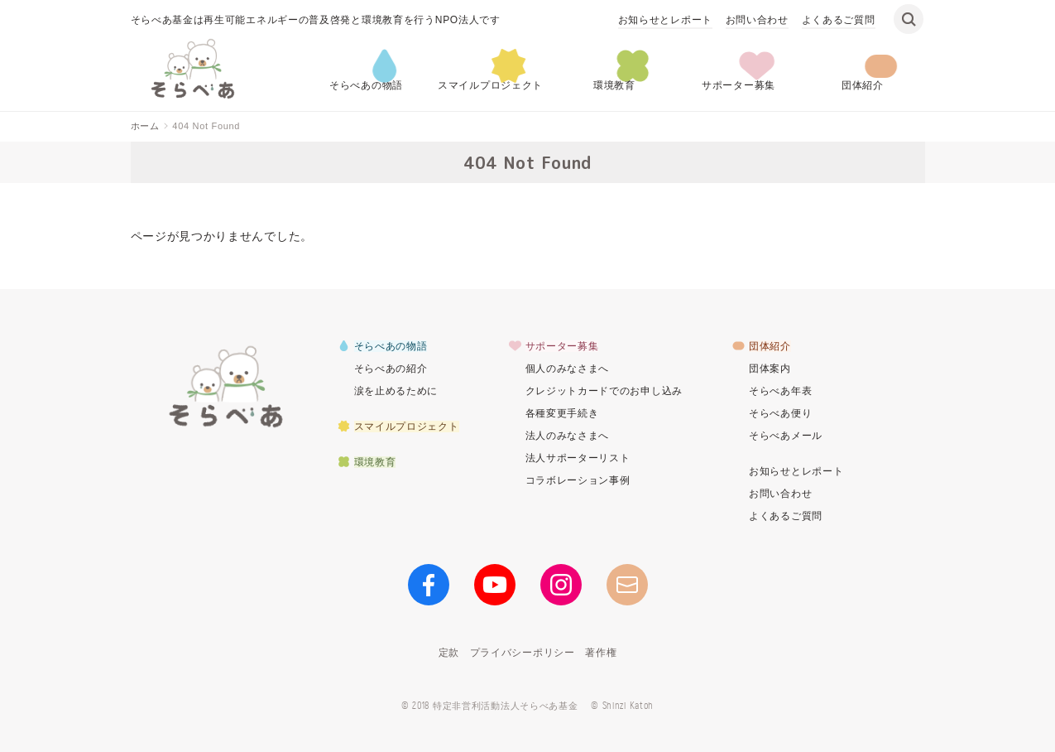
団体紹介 (863, 85)
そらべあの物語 (366, 85)
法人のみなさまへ (567, 435)
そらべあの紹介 (391, 368)
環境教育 (614, 85)
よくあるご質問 (838, 20)
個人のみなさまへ (567, 368)
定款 (449, 652)
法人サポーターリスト (578, 458)
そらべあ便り (780, 413)
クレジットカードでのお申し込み (604, 391)
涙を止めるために (396, 391)
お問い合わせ (757, 20)
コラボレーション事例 (578, 480)
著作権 (600, 652)
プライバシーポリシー (522, 652)
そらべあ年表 (780, 391)
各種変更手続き (562, 413)
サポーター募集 (738, 85)
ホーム (145, 126)
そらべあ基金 (226, 385)
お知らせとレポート (665, 20)
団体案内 (770, 368)
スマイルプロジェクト (490, 85)
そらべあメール (785, 435)
